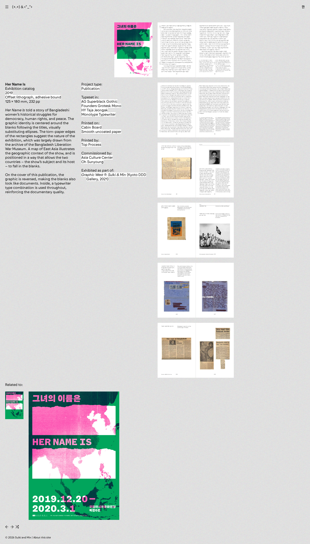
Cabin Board (91, 127)
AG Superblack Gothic (99, 101)
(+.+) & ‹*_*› (22, 7)
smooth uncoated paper (101, 131)
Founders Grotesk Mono (101, 106)
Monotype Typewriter (98, 114)
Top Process (91, 144)
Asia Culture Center (97, 157)
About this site (42, 537)
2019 (9, 93)
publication (90, 88)
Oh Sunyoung (92, 162)
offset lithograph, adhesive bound (33, 97)
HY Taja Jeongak (94, 110)
